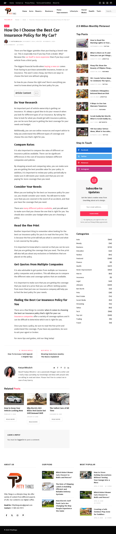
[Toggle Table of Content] (35, 93)
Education (80, 251)
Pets (78, 293)
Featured (105, 71)
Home (12, 3)
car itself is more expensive (37, 57)
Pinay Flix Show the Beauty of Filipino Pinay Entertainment (100, 66)
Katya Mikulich (16, 41)
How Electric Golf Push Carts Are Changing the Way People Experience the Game (64, 506)
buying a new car (51, 66)
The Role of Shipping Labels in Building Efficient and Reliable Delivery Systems (65, 489)
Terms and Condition (43, 3)
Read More (10, 419)
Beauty (38, 11)
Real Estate (80, 296)
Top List (79, 315)
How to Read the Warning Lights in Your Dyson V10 (99, 41)
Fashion (79, 255)
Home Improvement (62, 11)
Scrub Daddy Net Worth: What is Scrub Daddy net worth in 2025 (100, 117)
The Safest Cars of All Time (59, 409)
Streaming (80, 304)
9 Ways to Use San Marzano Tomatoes (98, 104)
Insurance (80, 277)
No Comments (9, 44)
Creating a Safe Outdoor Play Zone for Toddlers (102, 511)
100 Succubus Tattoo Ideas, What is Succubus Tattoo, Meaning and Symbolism (100, 130)
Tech (99, 11)
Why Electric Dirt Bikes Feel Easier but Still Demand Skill (36, 410)
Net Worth (103, 122)
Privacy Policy (29, 3)
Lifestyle (74, 11)
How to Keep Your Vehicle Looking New (13, 409)
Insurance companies (23, 316)
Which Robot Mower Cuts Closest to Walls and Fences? (64, 475)
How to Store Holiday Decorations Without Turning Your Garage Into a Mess (102, 477)
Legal (78, 281)
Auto (31, 11)
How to (79, 274)
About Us (56, 3)
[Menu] (5, 3)
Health (91, 11)
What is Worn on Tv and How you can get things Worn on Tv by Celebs (100, 54)
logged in (20, 440)
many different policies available (37, 208)
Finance (79, 262)
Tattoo (106, 46)
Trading (79, 319)
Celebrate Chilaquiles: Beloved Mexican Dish (99, 92)
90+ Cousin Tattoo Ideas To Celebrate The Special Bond (101, 79)
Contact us (19, 3)
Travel (78, 323)
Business (49, 11)
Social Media (84, 11)
